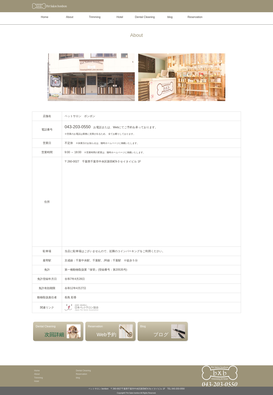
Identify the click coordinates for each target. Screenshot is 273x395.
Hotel (119, 17)
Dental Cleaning (145, 17)
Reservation (195, 17)
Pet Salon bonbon (133, 393)
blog (170, 17)
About (69, 17)
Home (44, 17)
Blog (162, 331)
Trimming (94, 17)
